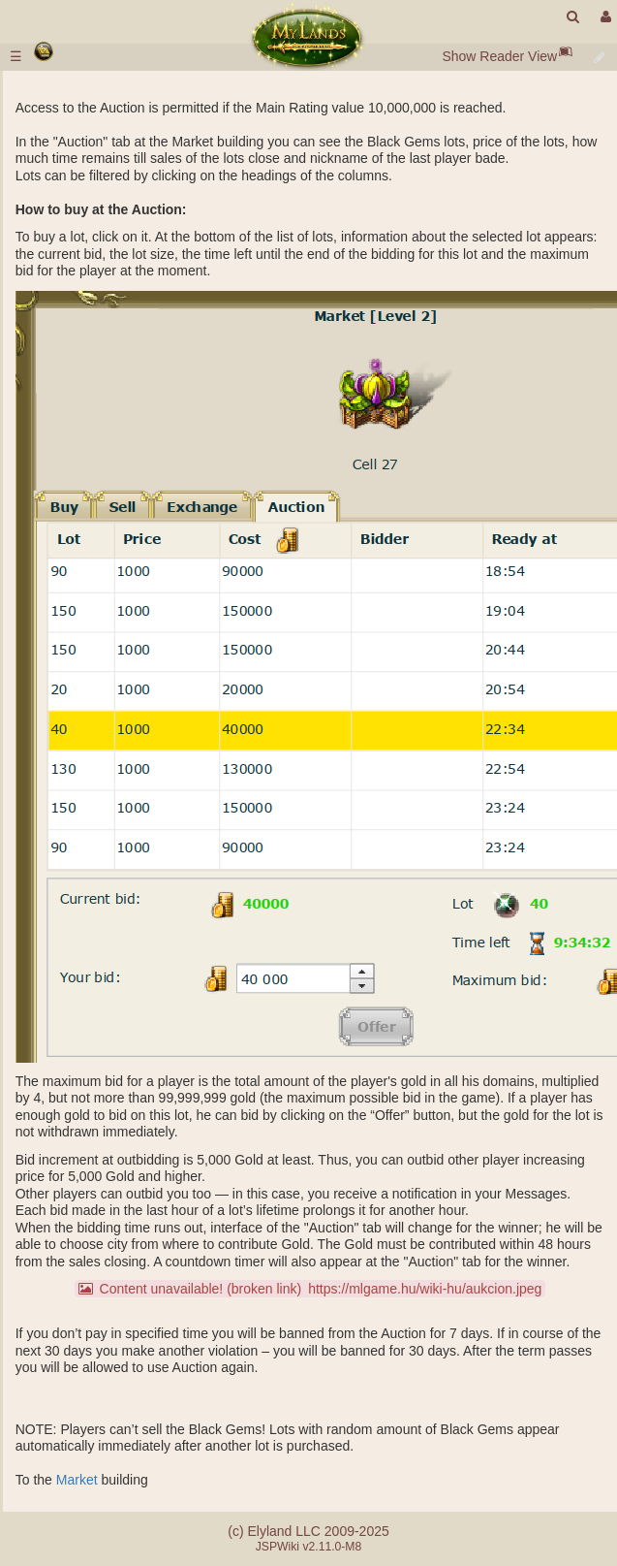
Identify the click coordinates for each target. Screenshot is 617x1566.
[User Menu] (603, 17)
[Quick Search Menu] (573, 17)
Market (77, 1479)
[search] (573, 17)
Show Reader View (499, 56)
